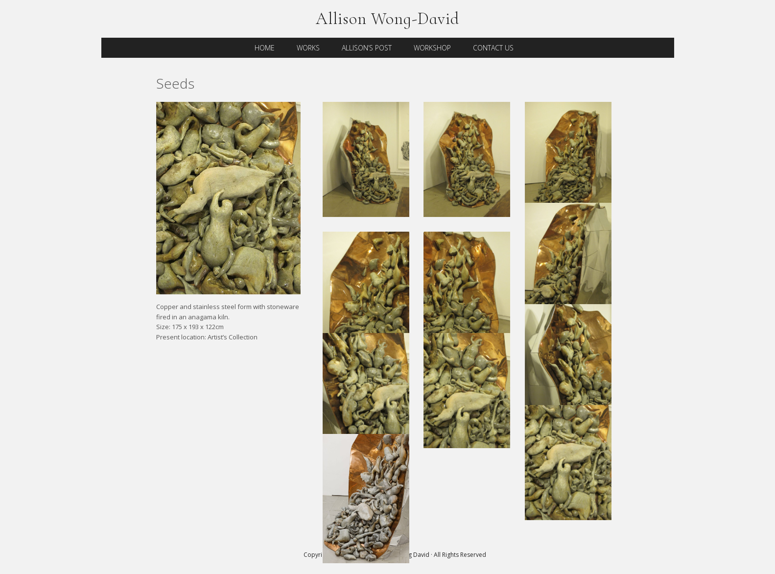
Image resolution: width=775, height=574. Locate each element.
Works (308, 47)
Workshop (432, 47)
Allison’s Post (367, 47)
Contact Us (493, 47)
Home (265, 47)
